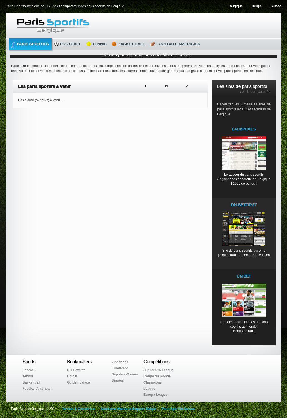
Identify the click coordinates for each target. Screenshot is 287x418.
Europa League (156, 395)
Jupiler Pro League (159, 370)
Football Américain (175, 44)
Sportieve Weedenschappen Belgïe (128, 409)
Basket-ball (128, 44)
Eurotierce (120, 368)
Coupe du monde (157, 376)
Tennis (96, 44)
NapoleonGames (125, 374)
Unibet (72, 376)
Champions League (153, 385)
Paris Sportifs (30, 45)
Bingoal (118, 380)
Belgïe (257, 6)
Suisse (276, 6)
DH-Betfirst (76, 370)
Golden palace (78, 382)
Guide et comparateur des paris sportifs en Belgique (149, 25)
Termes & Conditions (78, 409)
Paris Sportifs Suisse (178, 409)
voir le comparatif (254, 92)
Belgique (236, 6)
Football (67, 44)
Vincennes (120, 362)
